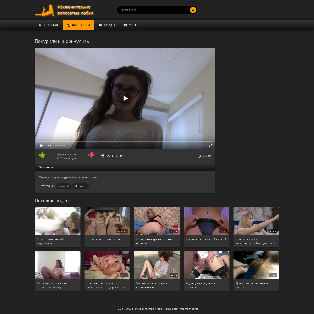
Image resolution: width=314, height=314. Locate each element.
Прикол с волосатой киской (206, 239)
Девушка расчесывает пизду (251, 285)
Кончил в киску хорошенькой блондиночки (255, 241)
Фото (130, 25)
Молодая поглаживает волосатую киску (53, 285)
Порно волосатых (65, 10)
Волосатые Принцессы (103, 239)
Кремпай (63, 186)
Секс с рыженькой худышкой (50, 241)
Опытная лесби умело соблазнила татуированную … (106, 285)
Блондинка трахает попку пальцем (154, 241)
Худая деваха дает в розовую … (200, 285)
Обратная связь (189, 308)
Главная (48, 25)
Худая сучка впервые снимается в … (151, 285)
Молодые (80, 186)
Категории (78, 25)
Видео (107, 25)
